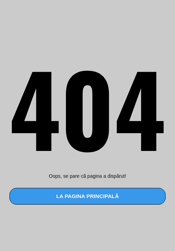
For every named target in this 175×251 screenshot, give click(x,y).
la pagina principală (87, 196)
